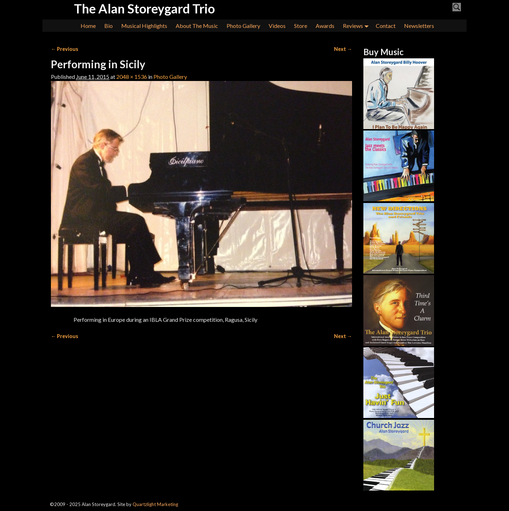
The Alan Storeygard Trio (144, 8)
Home (88, 25)
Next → (343, 49)
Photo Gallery (243, 25)
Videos (277, 25)
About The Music (197, 25)
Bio (108, 25)
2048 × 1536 (131, 76)
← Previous (64, 49)
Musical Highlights (144, 25)
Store (300, 25)
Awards (325, 25)
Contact (386, 25)
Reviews (357, 25)
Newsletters (419, 25)
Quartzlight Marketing (155, 504)
